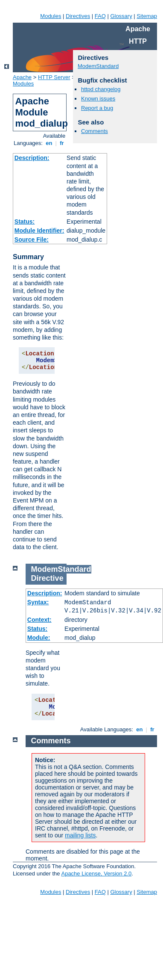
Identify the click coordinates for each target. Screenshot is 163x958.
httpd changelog (101, 89)
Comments (94, 131)
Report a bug (97, 108)
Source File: (32, 239)
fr (62, 143)
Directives (78, 16)
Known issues (98, 98)
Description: (32, 157)
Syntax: (38, 602)
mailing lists (80, 835)
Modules (50, 16)
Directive (47, 578)
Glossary (121, 16)
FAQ (100, 16)
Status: (25, 221)
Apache (22, 77)
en (49, 143)
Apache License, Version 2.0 (96, 873)
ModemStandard (98, 66)
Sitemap (147, 16)
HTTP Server (54, 77)
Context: (39, 619)
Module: (38, 637)
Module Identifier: (39, 230)
